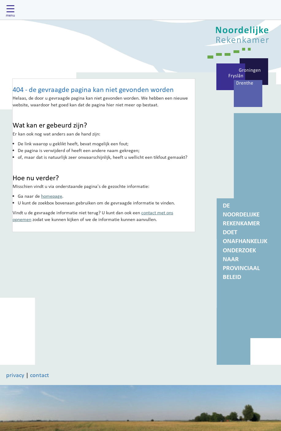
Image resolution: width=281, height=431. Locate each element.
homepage (51, 196)
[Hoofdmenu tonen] (11, 10)
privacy (15, 375)
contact (39, 375)
